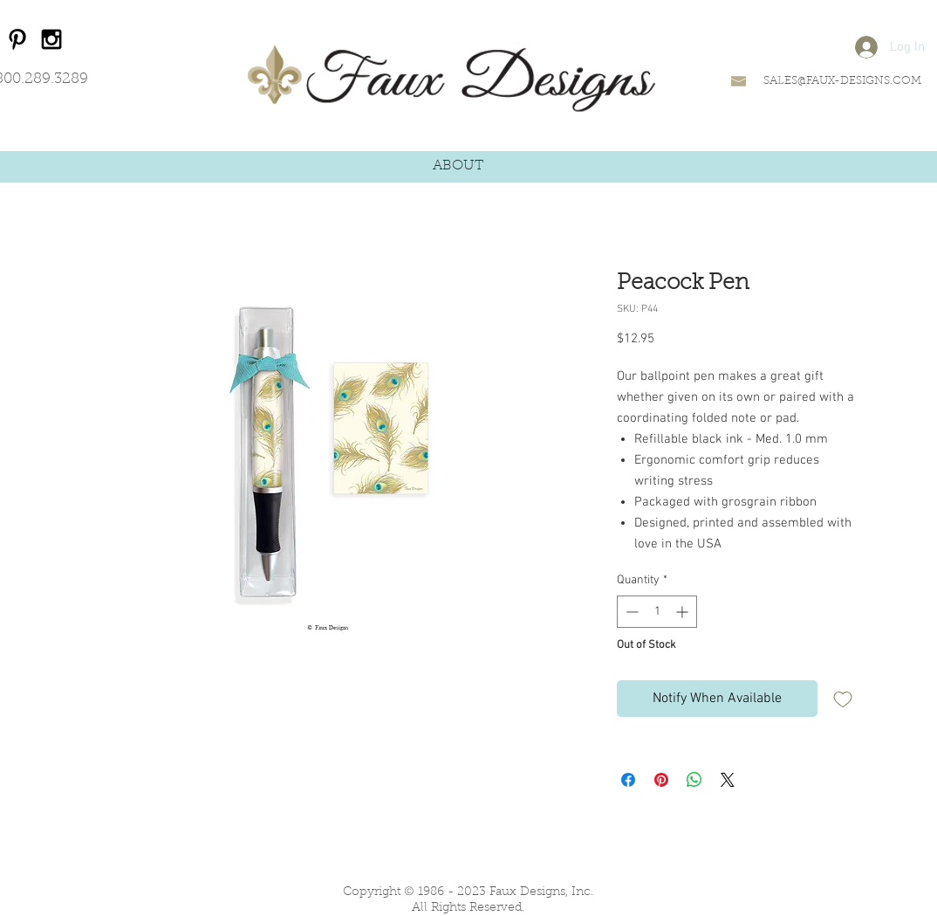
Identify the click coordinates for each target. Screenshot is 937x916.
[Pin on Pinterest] (661, 779)
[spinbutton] (657, 611)
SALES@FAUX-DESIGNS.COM (842, 80)
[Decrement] (630, 611)
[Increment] (683, 611)
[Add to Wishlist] (842, 698)
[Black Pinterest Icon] (17, 39)
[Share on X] (727, 779)
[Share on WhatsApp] (694, 779)
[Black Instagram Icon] (51, 39)
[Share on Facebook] (628, 779)
